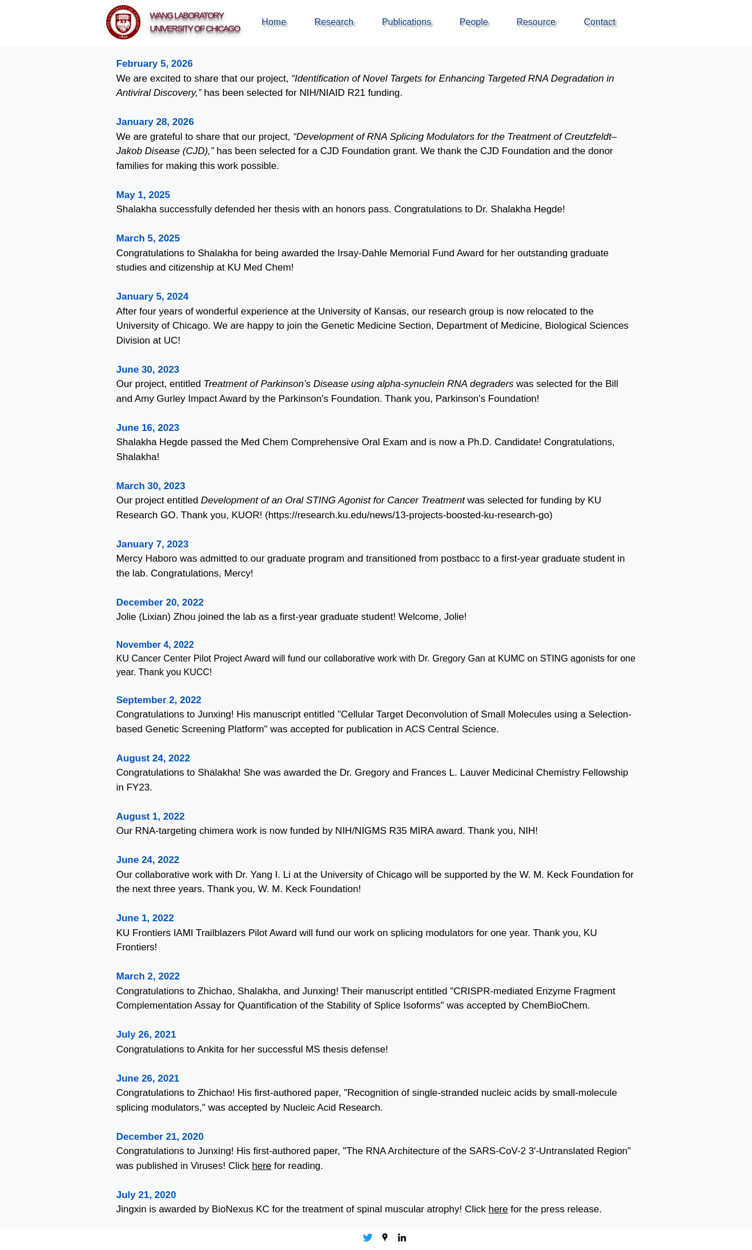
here (261, 1165)
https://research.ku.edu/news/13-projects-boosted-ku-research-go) (410, 515)
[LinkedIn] (402, 1237)
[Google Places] (385, 1237)
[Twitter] (367, 1237)
